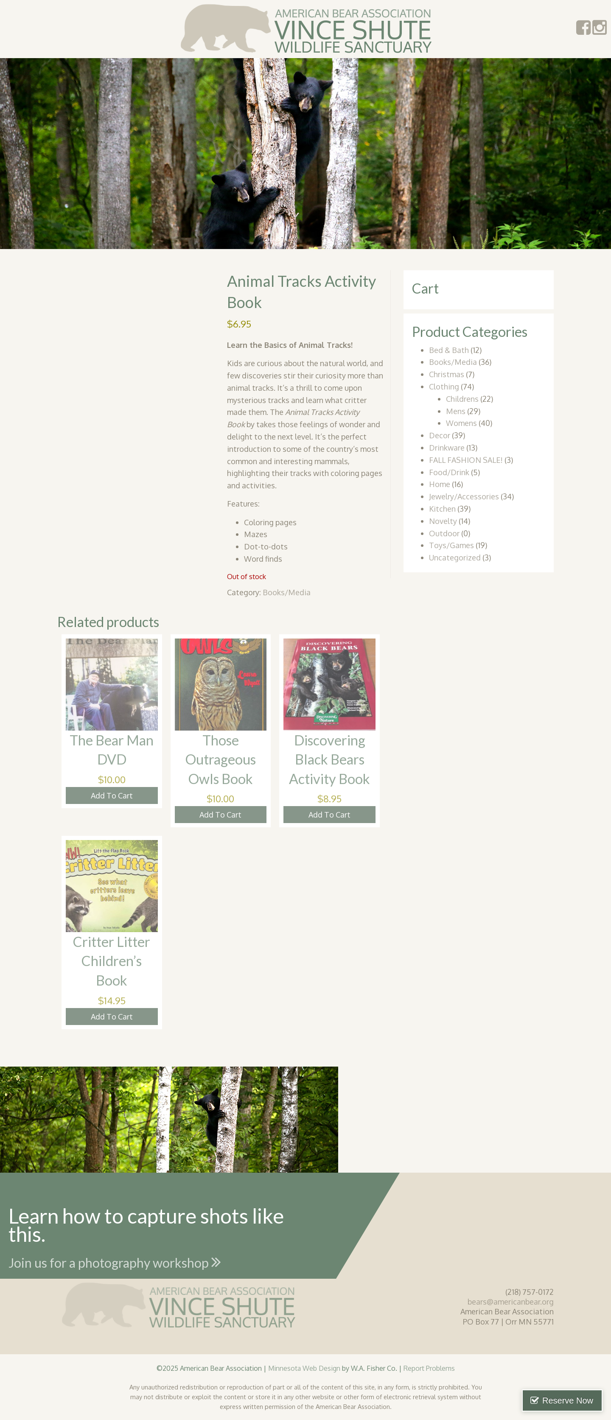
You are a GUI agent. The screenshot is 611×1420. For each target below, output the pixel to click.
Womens (461, 423)
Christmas (446, 374)
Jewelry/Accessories (464, 496)
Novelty (443, 521)
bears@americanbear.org (511, 1301)
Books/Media (287, 592)
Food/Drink (449, 472)
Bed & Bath (449, 350)
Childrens (462, 398)
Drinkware (447, 447)
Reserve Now (567, 1400)
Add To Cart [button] (112, 795)
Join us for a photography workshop (114, 1261)
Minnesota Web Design (304, 1368)
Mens (455, 411)
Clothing (444, 386)
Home (439, 484)
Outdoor (444, 533)
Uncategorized (455, 557)
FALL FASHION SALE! (466, 460)
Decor (439, 435)
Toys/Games (451, 545)
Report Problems (429, 1368)
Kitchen (442, 508)
